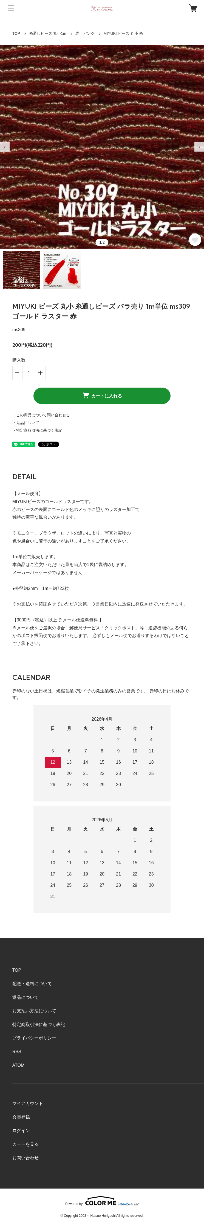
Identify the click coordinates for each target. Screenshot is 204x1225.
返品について (25, 997)
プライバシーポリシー (34, 1038)
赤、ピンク (85, 33)
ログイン (21, 1130)
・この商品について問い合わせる (41, 415)
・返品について (25, 422)
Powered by (102, 1201)
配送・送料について (32, 983)
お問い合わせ (25, 1157)
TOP (16, 33)
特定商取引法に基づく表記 (38, 1024)
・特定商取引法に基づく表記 (37, 430)
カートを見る (25, 1144)
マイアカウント (27, 1103)
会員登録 (21, 1117)
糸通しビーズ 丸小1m (47, 33)
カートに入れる (102, 395)
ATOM (18, 1065)
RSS (16, 1051)
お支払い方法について (34, 1010)
